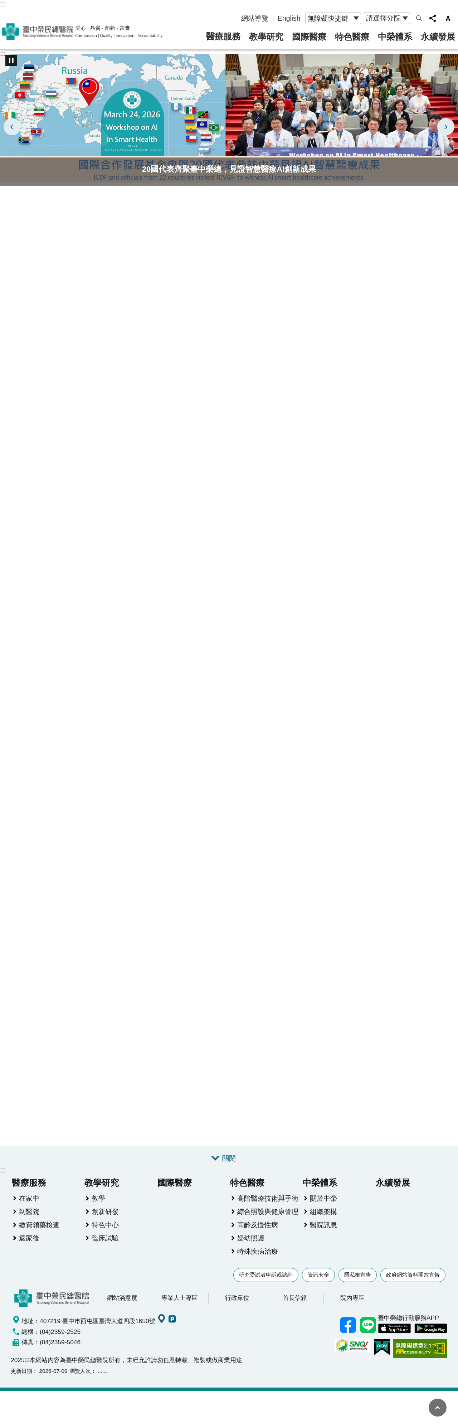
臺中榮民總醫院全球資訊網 (82, 31)
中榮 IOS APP (394, 1329)
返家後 (29, 1239)
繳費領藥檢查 (39, 1225)
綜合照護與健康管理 (267, 1212)
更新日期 (21, 1372)
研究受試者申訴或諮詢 (266, 1275)
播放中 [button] (11, 60)
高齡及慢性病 (257, 1225)
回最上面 (437, 1407)
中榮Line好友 (368, 1326)
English (289, 18)
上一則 (12, 126)
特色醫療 (352, 37)
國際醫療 (309, 37)
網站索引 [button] (419, 18)
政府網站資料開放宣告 (413, 1275)
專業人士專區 (179, 1298)
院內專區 (352, 1298)
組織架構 (323, 1212)
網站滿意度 (122, 1298)
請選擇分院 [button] (383, 18)
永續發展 (438, 37)
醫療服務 (223, 36)
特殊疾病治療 (257, 1252)
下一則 (445, 126)
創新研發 (105, 1212)
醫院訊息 (323, 1225)
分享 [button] (432, 18)
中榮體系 (395, 37)
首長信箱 (295, 1298)
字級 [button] (448, 18)
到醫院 (29, 1212)
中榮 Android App (430, 1329)
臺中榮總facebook (348, 1326)
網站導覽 (254, 18)
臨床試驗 (105, 1239)
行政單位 (237, 1298)
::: (3, 4)
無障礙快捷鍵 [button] (327, 18)
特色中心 (105, 1225)
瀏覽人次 (80, 1372)
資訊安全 (318, 1275)
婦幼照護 (250, 1239)
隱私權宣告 (357, 1275)
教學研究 (266, 37)
